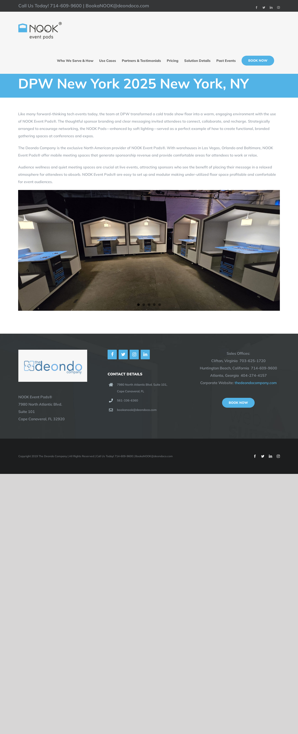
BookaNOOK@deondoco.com (117, 5)
